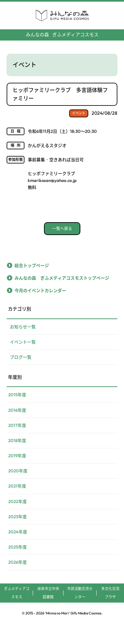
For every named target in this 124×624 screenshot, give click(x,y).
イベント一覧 (23, 341)
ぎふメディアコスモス (62, 35)
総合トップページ (32, 265)
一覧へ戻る (62, 228)
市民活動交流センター (80, 592)
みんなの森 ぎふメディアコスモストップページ (62, 278)
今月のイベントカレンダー (40, 290)
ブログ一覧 (20, 357)
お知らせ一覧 (23, 326)
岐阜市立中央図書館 (48, 592)
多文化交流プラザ (110, 592)
